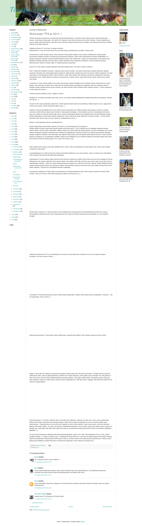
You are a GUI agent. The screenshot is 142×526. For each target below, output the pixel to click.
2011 (13, 217)
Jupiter (43, 23)
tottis (12, 96)
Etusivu (71, 506)
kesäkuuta (16, 197)
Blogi (12, 23)
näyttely (13, 78)
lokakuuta (16, 152)
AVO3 (14, 172)
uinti (12, 101)
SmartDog (14, 89)
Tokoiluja (15, 185)
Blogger (82, 521)
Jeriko (23, 23)
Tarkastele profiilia (124, 46)
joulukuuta (16, 147)
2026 (13, 116)
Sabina (123, 43)
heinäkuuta (16, 194)
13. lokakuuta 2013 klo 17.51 (42, 462)
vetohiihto (14, 105)
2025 (13, 118)
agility (13, 33)
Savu (12, 87)
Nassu (36, 481)
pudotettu (14, 83)
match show (14, 74)
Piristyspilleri (16, 174)
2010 (13, 220)
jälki (12, 65)
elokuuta (16, 191)
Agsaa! (15, 163)
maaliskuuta (16, 204)
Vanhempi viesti (107, 506)
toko (37, 447)
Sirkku (36, 457)
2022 (13, 121)
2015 (13, 139)
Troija (54, 23)
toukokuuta (16, 199)
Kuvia (65, 23)
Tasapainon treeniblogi (42, 10)
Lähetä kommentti (37, 503)
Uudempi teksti (34, 506)
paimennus (14, 81)
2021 (13, 124)
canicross (14, 35)
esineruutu (14, 39)
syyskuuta (16, 189)
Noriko (13, 76)
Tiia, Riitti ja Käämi (40, 494)
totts (12, 99)
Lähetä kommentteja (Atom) (41, 510)
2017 (13, 134)
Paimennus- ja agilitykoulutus (87, 23)
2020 (13, 126)
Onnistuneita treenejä (16, 178)
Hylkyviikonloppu (18, 154)
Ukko (32, 23)
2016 (13, 137)
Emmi (36, 468)
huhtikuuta (16, 202)
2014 (13, 142)
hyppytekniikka (15, 49)
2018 (13, 131)
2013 (13, 144)
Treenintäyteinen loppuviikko (18, 160)
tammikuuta (16, 211)
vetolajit (13, 108)
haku (12, 44)
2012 (13, 214)
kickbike (13, 67)
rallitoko (13, 85)
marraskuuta (17, 149)
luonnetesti (14, 71)
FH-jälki (13, 42)
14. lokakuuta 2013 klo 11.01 (42, 475)
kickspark (14, 69)
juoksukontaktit (15, 62)
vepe (12, 103)
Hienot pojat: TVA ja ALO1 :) (17, 167)
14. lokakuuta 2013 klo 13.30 (42, 488)
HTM (12, 46)
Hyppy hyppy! (17, 157)
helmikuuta (16, 209)
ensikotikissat (15, 37)
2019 (13, 129)
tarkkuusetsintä (15, 92)
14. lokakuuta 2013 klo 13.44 (42, 499)
